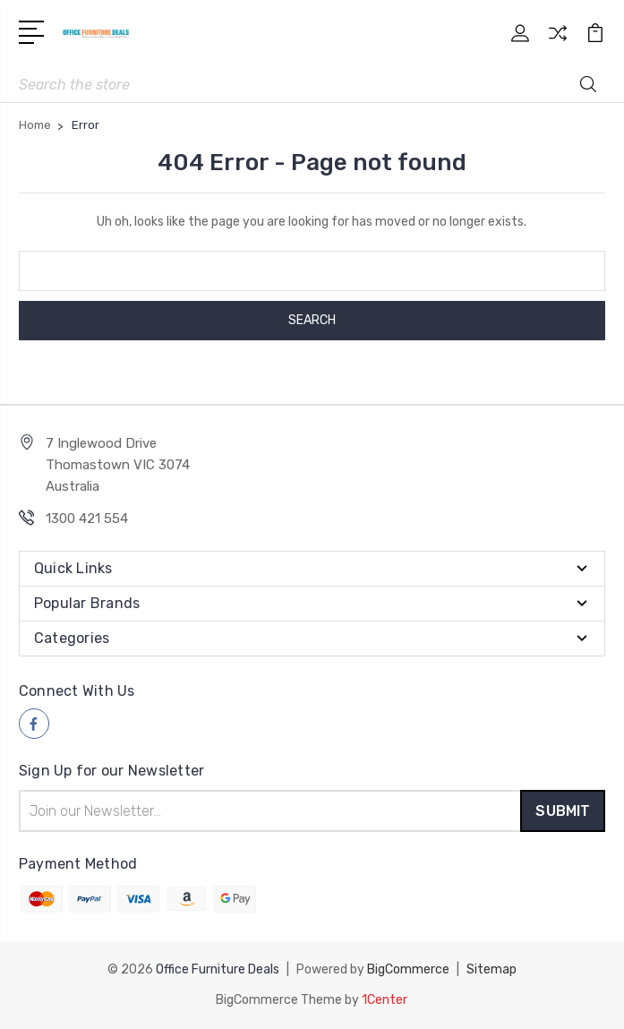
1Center (384, 1000)
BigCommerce (408, 969)
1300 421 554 (87, 518)
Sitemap (491, 969)
